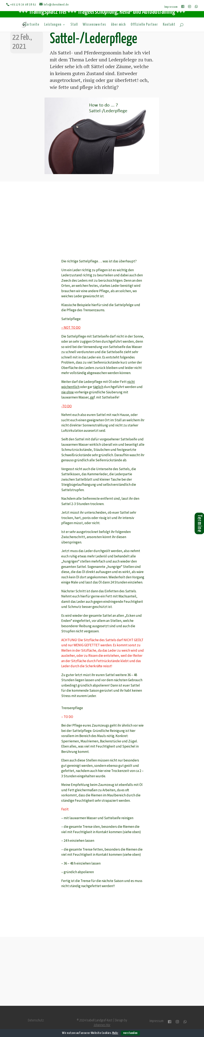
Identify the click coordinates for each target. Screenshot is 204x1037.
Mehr (115, 1033)
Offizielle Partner (144, 24)
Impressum (171, 6)
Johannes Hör (102, 1025)
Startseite (31, 24)
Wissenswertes (94, 24)
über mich (118, 24)
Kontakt (169, 24)
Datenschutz (36, 1020)
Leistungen (52, 24)
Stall (74, 24)
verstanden (130, 1033)
